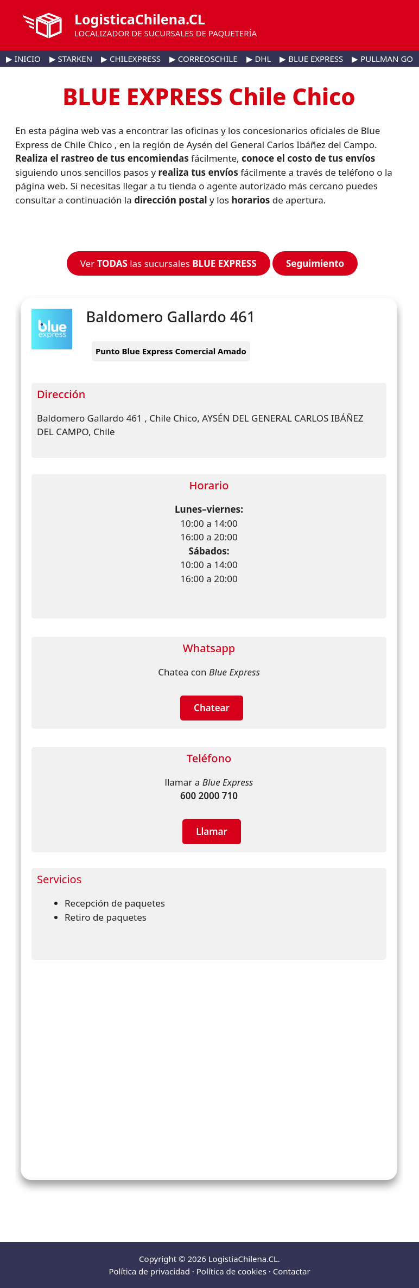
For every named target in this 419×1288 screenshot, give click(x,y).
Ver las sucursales (168, 263)
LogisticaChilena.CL (139, 19)
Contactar (291, 1271)
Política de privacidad (149, 1271)
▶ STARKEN (70, 58)
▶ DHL (258, 58)
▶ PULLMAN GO (382, 58)
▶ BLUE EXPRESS (311, 58)
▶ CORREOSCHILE (203, 58)
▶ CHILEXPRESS (131, 58)
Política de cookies (231, 1271)
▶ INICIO (23, 58)
